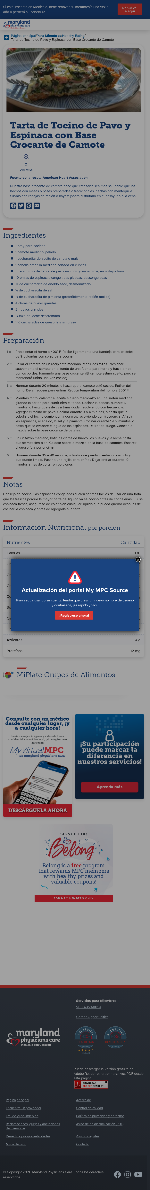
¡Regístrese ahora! (74, 615)
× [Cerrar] (138, 559)
